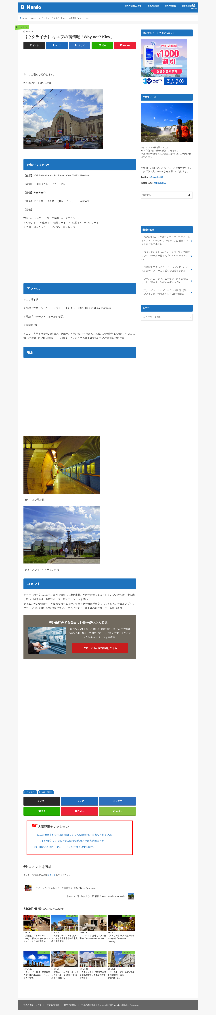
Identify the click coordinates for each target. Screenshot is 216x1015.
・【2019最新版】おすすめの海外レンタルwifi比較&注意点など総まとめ (72, 834)
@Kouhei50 (156, 177)
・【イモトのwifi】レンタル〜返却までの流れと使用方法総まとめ (68, 840)
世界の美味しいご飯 (133, 6)
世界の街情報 (170, 6)
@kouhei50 (160, 183)
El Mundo (31, 7)
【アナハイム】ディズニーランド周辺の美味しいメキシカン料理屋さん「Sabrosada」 (164, 292)
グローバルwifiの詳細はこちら (100, 648)
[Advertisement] (79, 59)
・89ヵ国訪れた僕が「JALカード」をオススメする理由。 (64, 847)
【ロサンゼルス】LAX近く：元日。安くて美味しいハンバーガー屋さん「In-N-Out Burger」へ (165, 255)
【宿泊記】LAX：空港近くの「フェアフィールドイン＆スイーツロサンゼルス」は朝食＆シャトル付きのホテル (165, 240)
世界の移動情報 (188, 6)
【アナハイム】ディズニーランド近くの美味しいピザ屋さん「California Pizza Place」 (164, 280)
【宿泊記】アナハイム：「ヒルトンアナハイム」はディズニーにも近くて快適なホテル (164, 269)
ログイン (51, 875)
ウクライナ (31, 792)
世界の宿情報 (153, 6)
